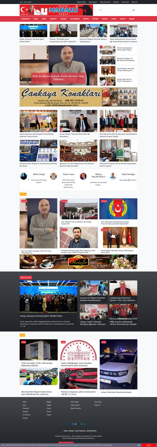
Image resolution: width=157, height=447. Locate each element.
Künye (66, 431)
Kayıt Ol (97, 405)
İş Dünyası (75, 19)
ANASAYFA (25, 19)
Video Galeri (75, 405)
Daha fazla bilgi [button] (108, 445)
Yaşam (131, 19)
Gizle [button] (139, 445)
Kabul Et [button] (149, 445)
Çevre (113, 19)
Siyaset (63, 19)
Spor (44, 19)
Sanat (122, 19)
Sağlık (105, 19)
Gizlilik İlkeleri (92, 431)
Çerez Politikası (80, 431)
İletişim (71, 431)
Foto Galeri (75, 402)
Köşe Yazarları (76, 408)
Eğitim (95, 19)
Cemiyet (53, 19)
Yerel (35, 19)
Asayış (86, 19)
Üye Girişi (98, 402)
